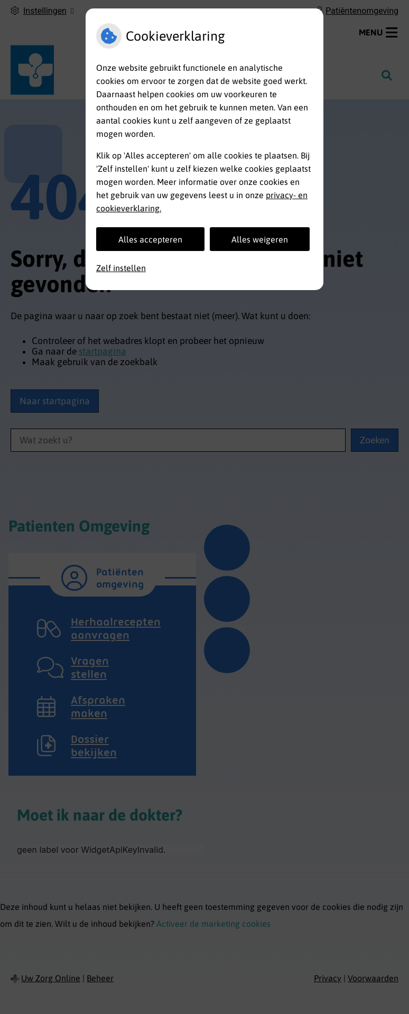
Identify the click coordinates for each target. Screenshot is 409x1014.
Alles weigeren (259, 239)
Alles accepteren (150, 239)
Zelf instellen (121, 268)
